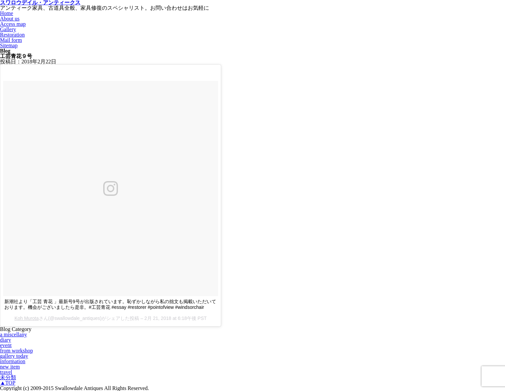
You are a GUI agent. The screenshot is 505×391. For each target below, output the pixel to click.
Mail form (11, 40)
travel (6, 372)
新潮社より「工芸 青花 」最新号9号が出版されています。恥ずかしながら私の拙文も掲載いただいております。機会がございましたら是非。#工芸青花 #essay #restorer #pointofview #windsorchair (110, 304)
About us (9, 18)
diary (5, 340)
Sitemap (8, 45)
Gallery (8, 29)
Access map (13, 24)
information (12, 361)
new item (10, 367)
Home (6, 13)
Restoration (12, 35)
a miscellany (13, 334)
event (6, 345)
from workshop (16, 350)
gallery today (14, 356)
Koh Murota (26, 318)
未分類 (8, 377)
